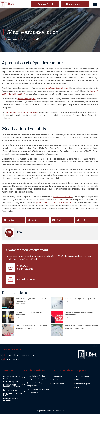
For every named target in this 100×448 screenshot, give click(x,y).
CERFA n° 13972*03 (62, 196)
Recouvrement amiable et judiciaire (11, 386)
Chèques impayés (11, 381)
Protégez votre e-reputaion (11, 399)
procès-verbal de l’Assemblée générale (54, 202)
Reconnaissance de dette (11, 377)
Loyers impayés (10, 390)
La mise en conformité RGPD (12, 394)
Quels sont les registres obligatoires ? (80, 298)
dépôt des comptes (27, 98)
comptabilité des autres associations (22, 112)
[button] (95, 4)
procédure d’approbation (57, 88)
